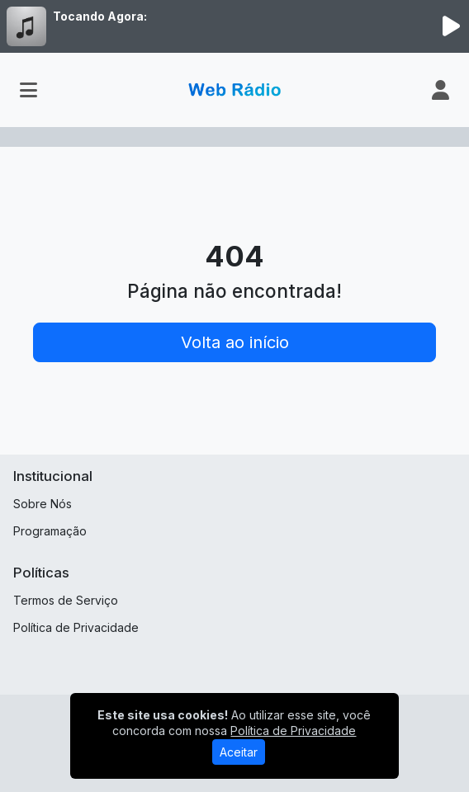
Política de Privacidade (76, 627)
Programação (50, 531)
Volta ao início (235, 342)
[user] (440, 90)
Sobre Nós (42, 504)
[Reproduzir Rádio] (450, 26)
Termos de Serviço (65, 600)
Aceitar (239, 752)
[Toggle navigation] (28, 90)
